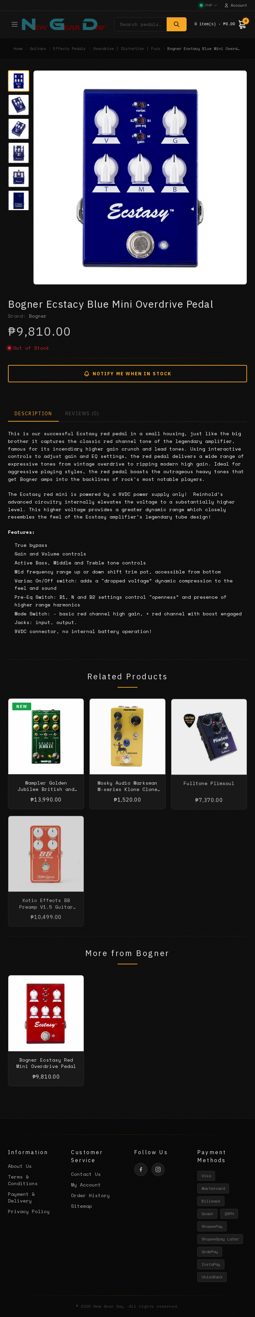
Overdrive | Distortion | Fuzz (126, 48)
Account (235, 5)
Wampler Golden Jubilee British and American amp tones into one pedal (46, 798)
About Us (20, 1165)
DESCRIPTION (33, 414)
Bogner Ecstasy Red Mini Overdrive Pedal (46, 1069)
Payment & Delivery (21, 1197)
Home (18, 48)
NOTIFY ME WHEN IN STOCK (127, 373)
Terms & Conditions (23, 1180)
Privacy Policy (29, 1211)
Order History (90, 1195)
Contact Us (86, 1173)
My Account (86, 1184)
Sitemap (81, 1205)
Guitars (38, 48)
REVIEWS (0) (82, 414)
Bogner (38, 315)
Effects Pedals (69, 48)
